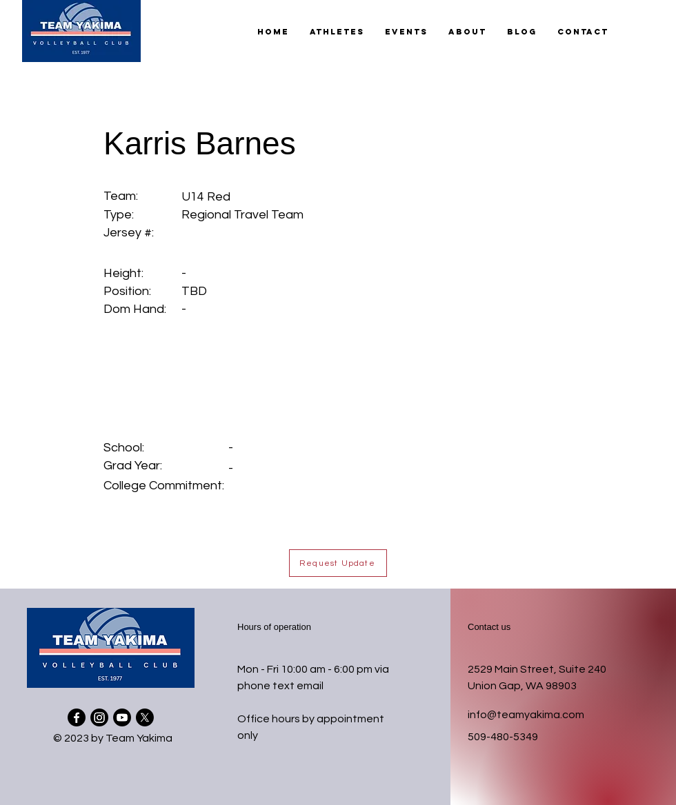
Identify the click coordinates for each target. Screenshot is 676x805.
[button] (337, 31)
